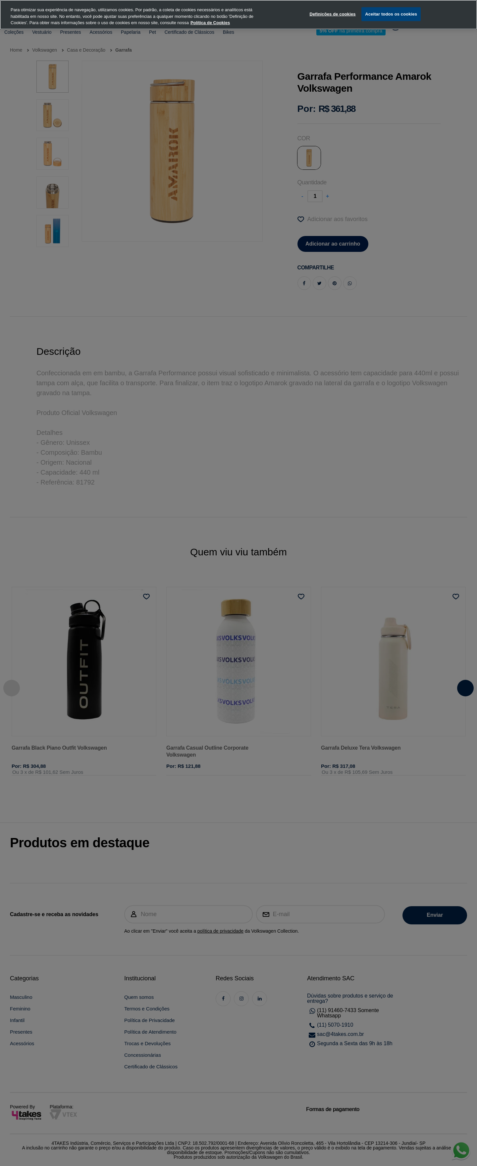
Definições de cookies (332, 6)
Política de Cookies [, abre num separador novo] (210, 15)
